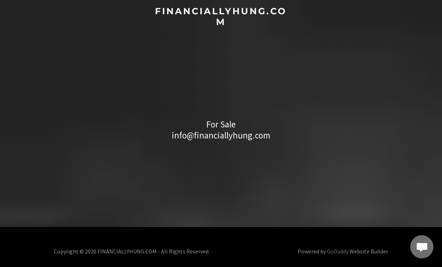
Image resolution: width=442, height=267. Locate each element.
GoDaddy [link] (337, 251)
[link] (221, 23)
